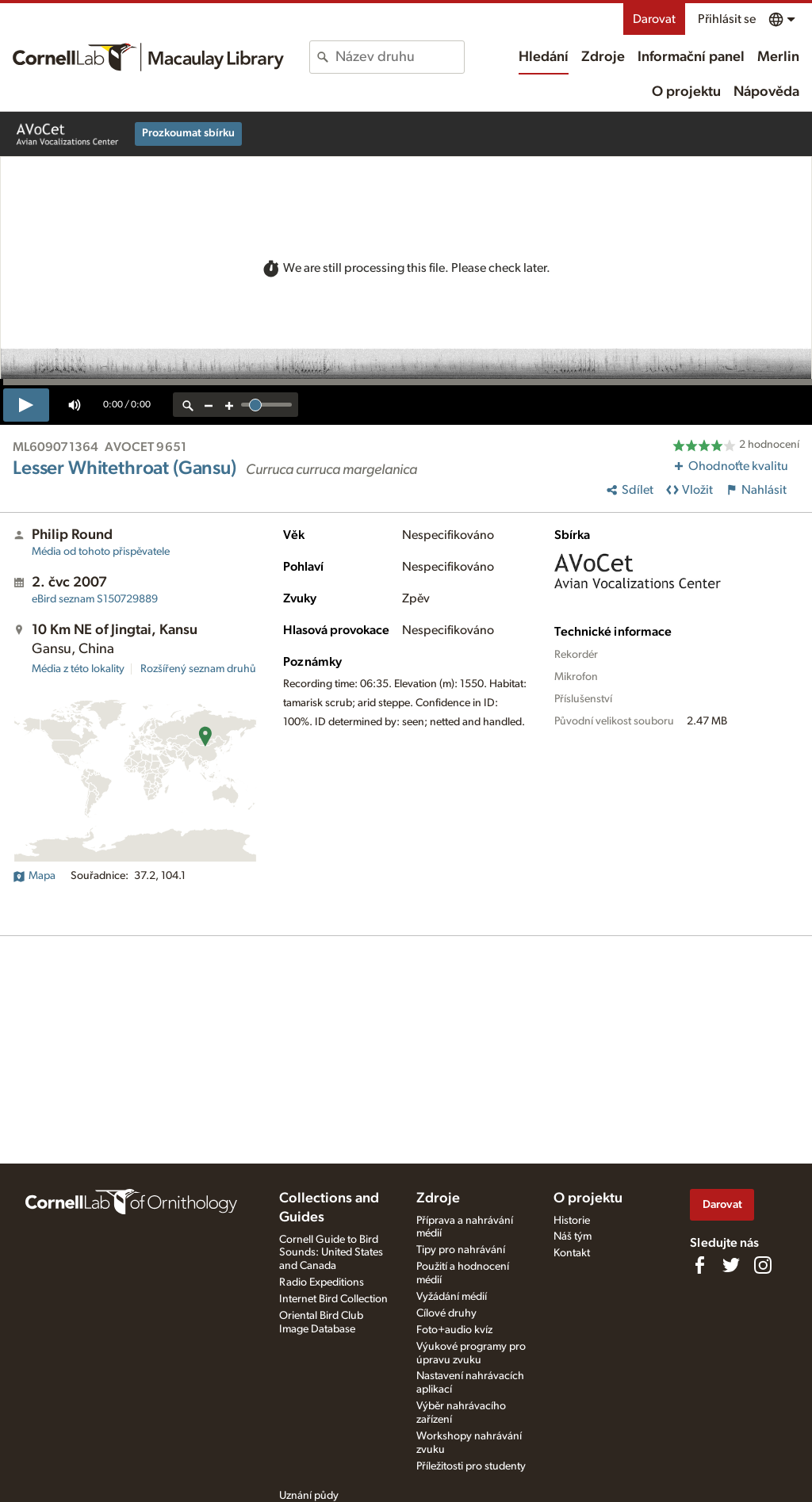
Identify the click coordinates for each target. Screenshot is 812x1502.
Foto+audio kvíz (454, 1330)
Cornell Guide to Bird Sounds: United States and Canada (331, 1253)
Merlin (778, 57)
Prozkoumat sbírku (188, 133)
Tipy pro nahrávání (460, 1249)
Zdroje (603, 57)
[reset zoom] (188, 405)
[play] (26, 405)
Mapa (34, 875)
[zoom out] (208, 405)
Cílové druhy (446, 1313)
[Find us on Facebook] (699, 1265)
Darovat (654, 19)
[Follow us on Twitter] (731, 1265)
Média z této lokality (78, 669)
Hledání (544, 57)
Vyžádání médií (451, 1296)
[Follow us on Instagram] (762, 1265)
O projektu (686, 92)
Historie (571, 1220)
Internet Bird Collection (333, 1299)
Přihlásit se (727, 19)
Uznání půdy (309, 1495)
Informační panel (691, 57)
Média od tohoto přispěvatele (101, 551)
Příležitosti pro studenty (471, 1466)
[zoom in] (229, 405)
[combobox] (399, 57)
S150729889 (95, 599)
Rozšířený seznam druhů (198, 669)
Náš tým (572, 1236)
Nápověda (766, 92)
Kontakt (571, 1253)
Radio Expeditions (321, 1282)
